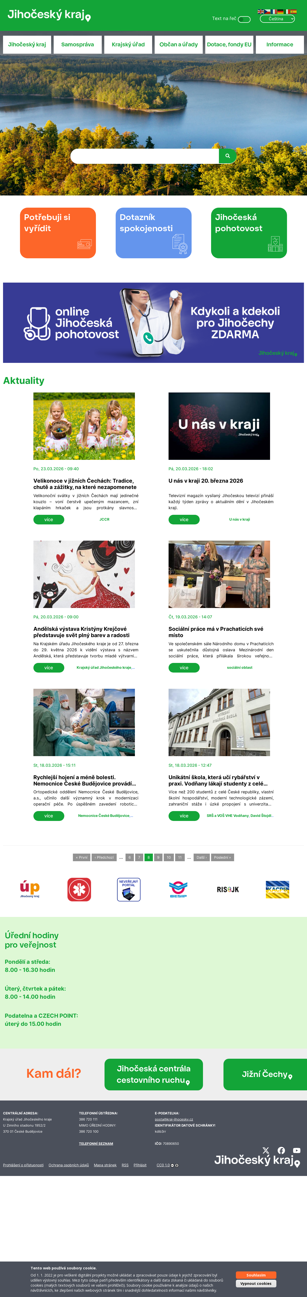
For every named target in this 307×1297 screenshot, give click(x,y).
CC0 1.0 (163, 1165)
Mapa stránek (105, 1165)
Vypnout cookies (256, 1283)
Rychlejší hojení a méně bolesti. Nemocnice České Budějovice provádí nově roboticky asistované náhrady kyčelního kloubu (82, 786)
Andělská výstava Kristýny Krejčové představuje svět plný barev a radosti (81, 632)
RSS (125, 1165)
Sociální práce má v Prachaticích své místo (216, 632)
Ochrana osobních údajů (69, 1165)
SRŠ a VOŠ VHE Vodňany (228, 815)
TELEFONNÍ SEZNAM (96, 1144)
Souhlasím (256, 1274)
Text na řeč (224, 18)
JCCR (104, 519)
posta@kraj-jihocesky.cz (174, 1119)
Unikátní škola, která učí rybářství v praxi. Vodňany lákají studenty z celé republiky (216, 783)
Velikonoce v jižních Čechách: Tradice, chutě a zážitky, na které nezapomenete (85, 484)
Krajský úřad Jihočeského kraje (104, 667)
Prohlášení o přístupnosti (23, 1165)
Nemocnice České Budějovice (103, 815)
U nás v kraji (239, 519)
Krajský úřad (128, 44)
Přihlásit (140, 1165)
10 (169, 857)
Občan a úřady (178, 44)
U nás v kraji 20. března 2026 (206, 481)
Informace (280, 44)
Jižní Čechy (239, 1074)
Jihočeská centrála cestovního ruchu (139, 1074)
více (48, 519)
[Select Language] (277, 19)
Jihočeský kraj (27, 44)
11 (180, 857)
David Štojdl (261, 815)
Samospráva (77, 44)
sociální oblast (239, 667)
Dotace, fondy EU (229, 44)
